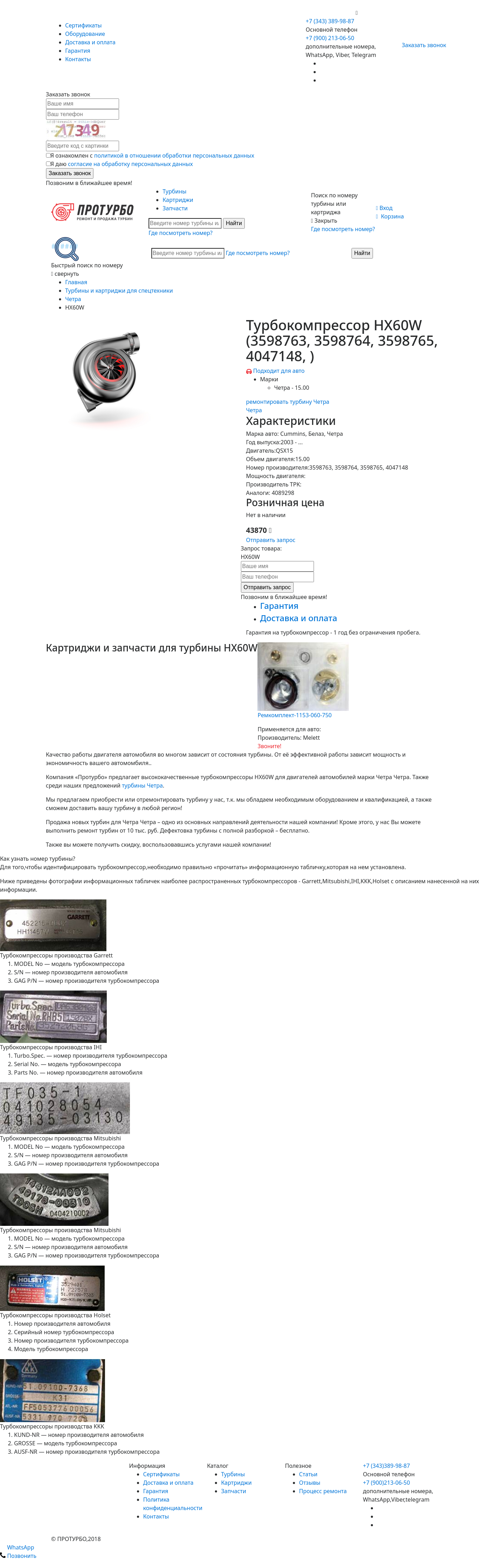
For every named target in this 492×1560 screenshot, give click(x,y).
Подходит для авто (279, 371)
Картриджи (178, 200)
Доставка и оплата (90, 42)
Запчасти (175, 208)
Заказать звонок (421, 45)
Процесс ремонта (323, 1491)
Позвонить (18, 1556)
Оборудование (85, 34)
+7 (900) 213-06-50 (331, 13)
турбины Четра (142, 785)
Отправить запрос (271, 540)
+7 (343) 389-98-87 (330, 21)
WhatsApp (17, 1547)
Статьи (308, 1474)
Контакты (78, 59)
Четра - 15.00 (291, 387)
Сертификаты (83, 25)
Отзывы (310, 1482)
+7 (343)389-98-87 (386, 1466)
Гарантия (77, 51)
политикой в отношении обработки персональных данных (174, 155)
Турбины (174, 191)
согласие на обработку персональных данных (130, 164)
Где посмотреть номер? (180, 233)
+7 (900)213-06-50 (386, 1482)
